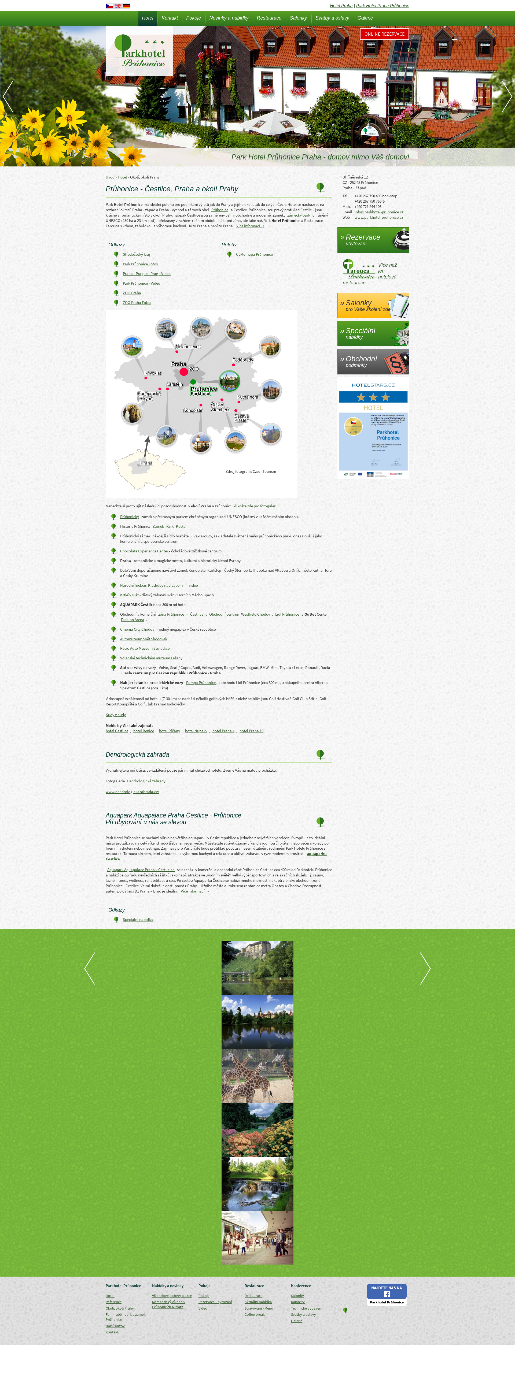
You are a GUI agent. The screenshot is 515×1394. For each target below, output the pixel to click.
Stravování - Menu (259, 1308)
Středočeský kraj (136, 254)
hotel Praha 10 (251, 730)
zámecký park (298, 215)
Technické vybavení (306, 1308)
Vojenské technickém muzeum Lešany (151, 657)
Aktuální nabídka (258, 1301)
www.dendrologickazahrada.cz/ (132, 791)
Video (202, 1308)
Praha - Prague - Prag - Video (147, 273)
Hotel (147, 18)
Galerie (365, 18)
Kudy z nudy (116, 714)
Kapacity (298, 1301)
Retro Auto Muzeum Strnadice (145, 648)
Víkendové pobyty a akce (172, 1295)
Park (170, 526)
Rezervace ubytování (215, 1301)
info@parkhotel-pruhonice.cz (379, 211)
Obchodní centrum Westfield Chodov (239, 614)
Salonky (298, 18)
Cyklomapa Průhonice (254, 254)
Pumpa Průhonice (201, 682)
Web (346, 217)
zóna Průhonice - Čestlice (180, 614)
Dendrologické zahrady (146, 780)
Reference (114, 1301)
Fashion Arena (132, 619)
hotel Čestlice (117, 730)
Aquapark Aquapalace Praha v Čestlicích (141, 869)
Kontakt (169, 18)
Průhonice (219, 209)
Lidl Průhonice (287, 614)
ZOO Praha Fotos (137, 302)
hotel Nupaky (196, 730)
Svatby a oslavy (332, 18)
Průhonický (129, 516)
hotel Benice (143, 730)
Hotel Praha (341, 5)
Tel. (345, 195)
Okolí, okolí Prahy (120, 1308)
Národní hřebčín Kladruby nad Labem (151, 585)
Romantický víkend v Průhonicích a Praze (168, 1304)
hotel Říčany (169, 730)
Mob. (347, 206)
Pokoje (193, 18)
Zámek (158, 526)
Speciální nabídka (138, 919)
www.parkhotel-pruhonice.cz (379, 217)
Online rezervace (384, 34)
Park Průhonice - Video (141, 283)
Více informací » (250, 225)
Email (347, 211)
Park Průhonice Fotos (140, 263)
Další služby (115, 1326)
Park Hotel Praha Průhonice (382, 5)
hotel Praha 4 (223, 730)
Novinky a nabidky (228, 18)
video (193, 585)
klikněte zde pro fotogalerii (255, 505)
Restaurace (269, 18)
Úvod (110, 177)
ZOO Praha (132, 292)
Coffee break (255, 1314)
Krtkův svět (129, 594)
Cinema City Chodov (137, 629)
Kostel (181, 526)
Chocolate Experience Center (144, 550)
